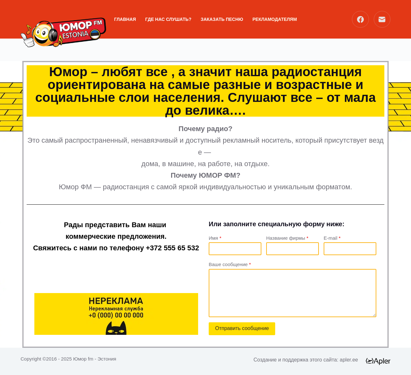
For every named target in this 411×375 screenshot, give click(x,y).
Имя (215, 238)
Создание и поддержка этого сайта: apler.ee (306, 359)
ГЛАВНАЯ (125, 19)
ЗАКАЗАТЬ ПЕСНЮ (222, 19)
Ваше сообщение (230, 264)
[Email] (382, 19)
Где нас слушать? (168, 19)
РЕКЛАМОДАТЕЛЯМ (274, 19)
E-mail (332, 238)
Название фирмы (287, 238)
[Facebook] (360, 19)
